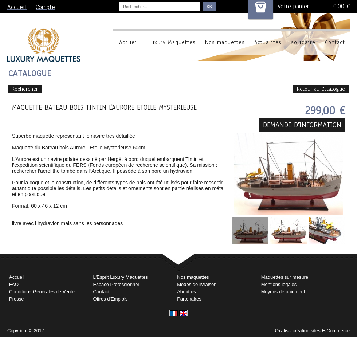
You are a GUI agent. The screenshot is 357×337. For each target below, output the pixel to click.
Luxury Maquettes (172, 42)
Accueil (129, 42)
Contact (335, 42)
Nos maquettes (225, 42)
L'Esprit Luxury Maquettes (120, 277)
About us (186, 291)
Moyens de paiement (283, 291)
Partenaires (189, 299)
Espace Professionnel (116, 284)
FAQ (14, 284)
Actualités (268, 42)
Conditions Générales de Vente (42, 291)
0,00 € (341, 6)
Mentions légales (279, 284)
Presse (16, 299)
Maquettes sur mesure (284, 277)
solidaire (303, 42)
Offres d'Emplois (110, 299)
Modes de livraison (196, 284)
